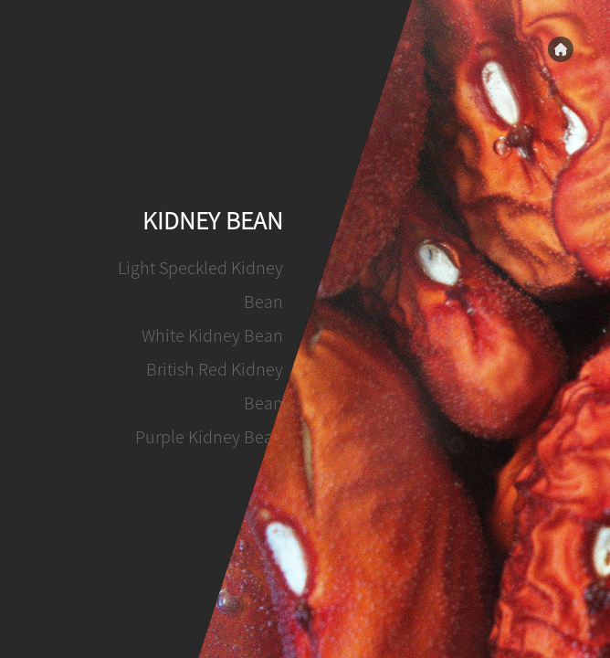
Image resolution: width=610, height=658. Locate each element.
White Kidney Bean (213, 335)
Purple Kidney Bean (210, 437)
